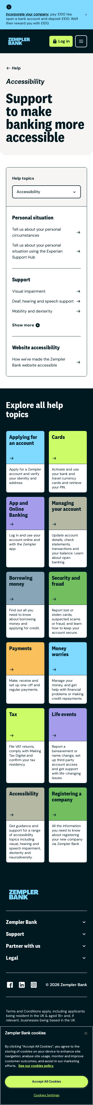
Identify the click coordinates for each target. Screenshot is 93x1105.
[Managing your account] (68, 524)
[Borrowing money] (25, 599)
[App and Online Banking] (25, 524)
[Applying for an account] (25, 458)
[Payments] (25, 669)
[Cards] (68, 458)
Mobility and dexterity (46, 311)
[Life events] (68, 735)
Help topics (23, 178)
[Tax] (25, 735)
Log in (61, 41)
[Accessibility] (25, 814)
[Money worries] (68, 669)
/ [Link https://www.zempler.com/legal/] (35, 1042)
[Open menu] (81, 41)
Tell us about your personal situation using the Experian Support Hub (46, 251)
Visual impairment (46, 291)
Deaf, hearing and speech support (46, 301)
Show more (26, 325)
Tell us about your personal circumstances (46, 232)
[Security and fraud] (68, 599)
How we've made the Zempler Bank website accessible (46, 362)
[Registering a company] (68, 814)
